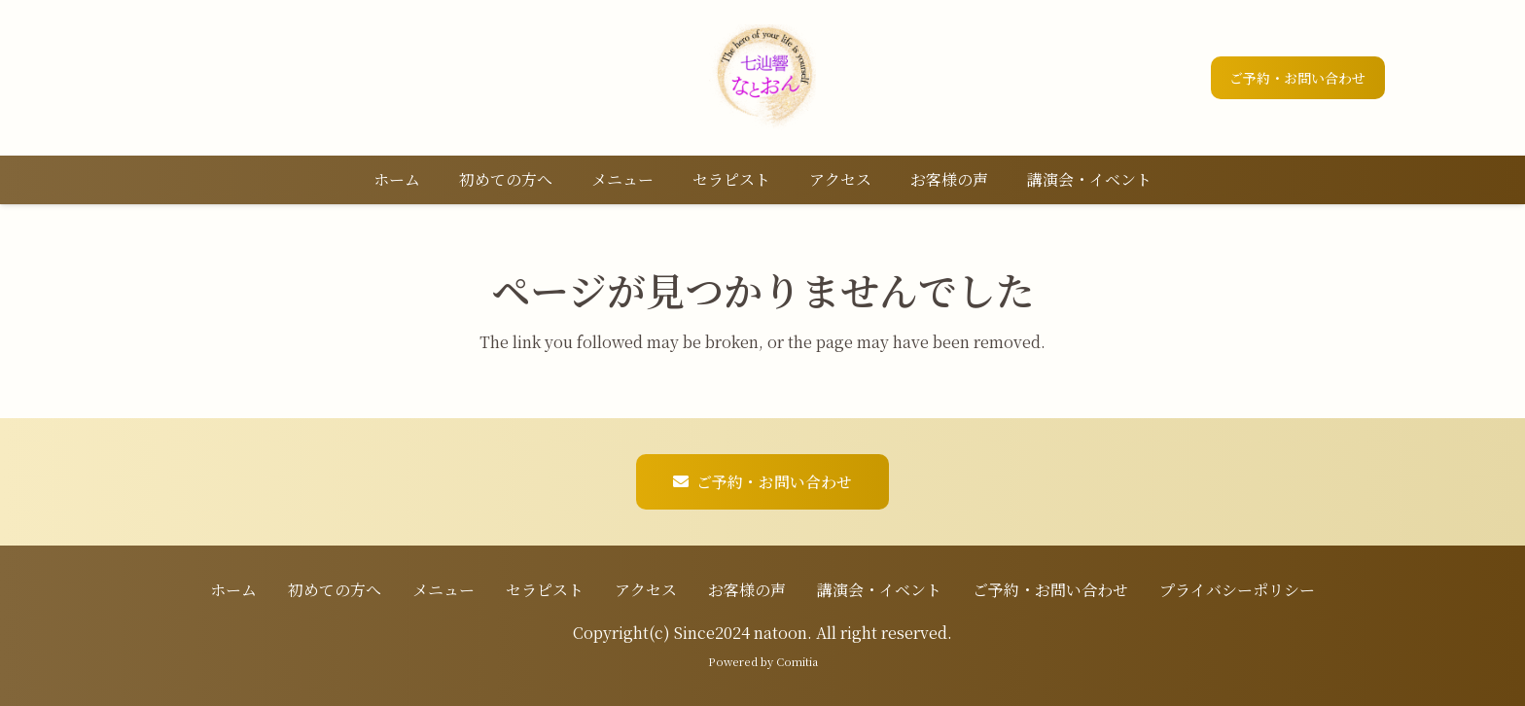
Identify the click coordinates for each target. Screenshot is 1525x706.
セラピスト (545, 590)
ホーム (233, 590)
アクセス (646, 590)
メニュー (443, 590)
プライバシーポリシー (1237, 590)
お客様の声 (747, 590)
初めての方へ (334, 590)
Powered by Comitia (763, 661)
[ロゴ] (762, 77)
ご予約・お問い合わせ (1050, 590)
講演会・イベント (879, 590)
